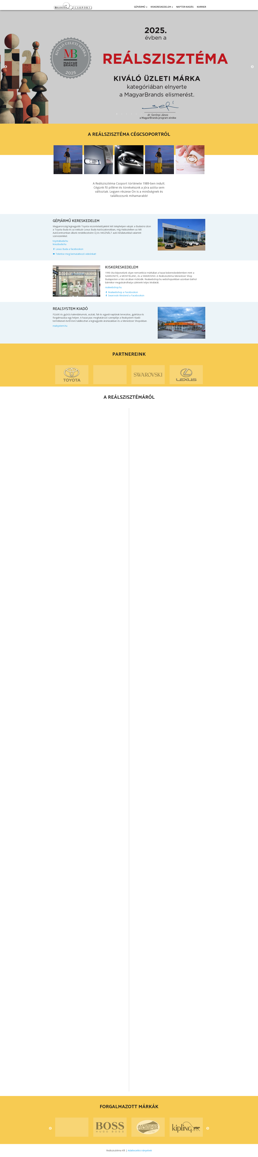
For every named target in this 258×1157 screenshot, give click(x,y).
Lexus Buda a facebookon (68, 249)
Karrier (201, 7)
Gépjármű (140, 7)
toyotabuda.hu (60, 240)
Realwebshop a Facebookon (121, 292)
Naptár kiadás (185, 7)
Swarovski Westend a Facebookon (124, 295)
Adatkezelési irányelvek (140, 1150)
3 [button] (126, 114)
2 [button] (121, 114)
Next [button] (252, 66)
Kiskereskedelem (162, 7)
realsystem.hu (60, 325)
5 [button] (136, 114)
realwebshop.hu (113, 287)
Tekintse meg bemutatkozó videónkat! (74, 253)
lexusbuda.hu (59, 244)
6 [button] (141, 114)
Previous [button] (5, 66)
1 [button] (116, 114)
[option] (129, 67)
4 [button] (131, 114)
